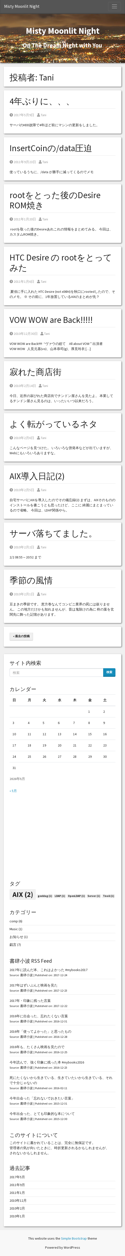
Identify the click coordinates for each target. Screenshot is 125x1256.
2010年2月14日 (23, 386)
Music (14, 929)
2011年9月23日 (23, 162)
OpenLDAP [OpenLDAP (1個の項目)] (76, 896)
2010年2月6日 (22, 438)
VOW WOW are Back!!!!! (51, 320)
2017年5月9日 (22, 115)
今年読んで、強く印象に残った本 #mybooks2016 (47, 1062)
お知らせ (16, 937)
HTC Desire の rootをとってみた (61, 262)
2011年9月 (17, 1185)
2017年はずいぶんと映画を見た (34, 985)
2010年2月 (17, 1208)
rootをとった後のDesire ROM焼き (55, 200)
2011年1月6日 (22, 281)
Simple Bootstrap (74, 1238)
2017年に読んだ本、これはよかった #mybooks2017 (49, 970)
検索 (109, 672)
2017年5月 (17, 1177)
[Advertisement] (62, 837)
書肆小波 (26, 975)
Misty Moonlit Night (21, 6)
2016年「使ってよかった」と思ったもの (40, 1031)
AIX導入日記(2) (37, 476)
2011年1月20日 (23, 219)
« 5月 (13, 791)
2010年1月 (17, 1216)
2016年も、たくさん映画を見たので (37, 1047)
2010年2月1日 (22, 594)
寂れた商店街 (36, 372)
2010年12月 (18, 1200)
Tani (41, 115)
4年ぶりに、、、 (42, 101)
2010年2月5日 (22, 490)
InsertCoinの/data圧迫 (51, 148)
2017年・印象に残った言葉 (30, 1000)
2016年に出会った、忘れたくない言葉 (39, 1016)
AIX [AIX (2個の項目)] (22, 894)
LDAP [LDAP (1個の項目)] (60, 896)
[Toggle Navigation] (114, 6)
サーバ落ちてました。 (53, 533)
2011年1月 (17, 1192)
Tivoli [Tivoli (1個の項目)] (108, 896)
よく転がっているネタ (54, 424)
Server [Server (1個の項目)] (94, 896)
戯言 (13, 944)
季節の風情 (31, 580)
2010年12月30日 (24, 333)
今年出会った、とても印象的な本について (42, 1113)
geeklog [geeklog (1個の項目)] (45, 896)
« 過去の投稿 (21, 636)
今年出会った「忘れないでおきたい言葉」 (42, 1098)
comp (14, 921)
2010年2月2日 (22, 547)
